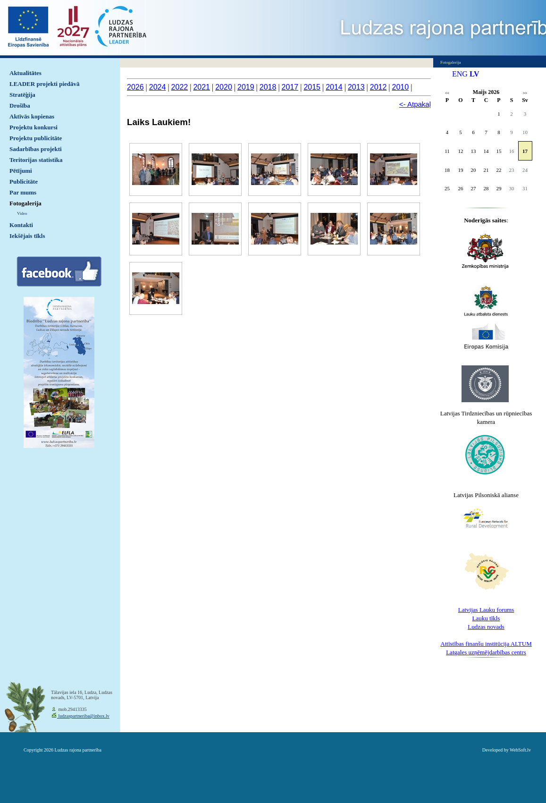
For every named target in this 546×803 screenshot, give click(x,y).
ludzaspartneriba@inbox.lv (83, 715)
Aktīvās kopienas (31, 116)
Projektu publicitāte (35, 138)
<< (447, 93)
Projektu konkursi (33, 127)
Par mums (22, 192)
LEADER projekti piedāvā (44, 83)
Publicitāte (23, 181)
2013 (356, 87)
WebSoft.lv (520, 749)
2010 (400, 87)
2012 (378, 87)
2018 (268, 87)
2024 (157, 87)
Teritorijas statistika (36, 159)
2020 (223, 87)
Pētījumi (20, 170)
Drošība (19, 105)
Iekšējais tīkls (27, 235)
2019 (245, 87)
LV (474, 74)
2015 (311, 87)
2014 (334, 87)
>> (525, 93)
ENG (460, 74)
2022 (179, 87)
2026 (135, 87)
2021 (201, 87)
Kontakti (21, 224)
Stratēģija (22, 94)
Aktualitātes (25, 72)
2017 (290, 87)
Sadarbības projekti (35, 148)
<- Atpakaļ (415, 104)
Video (22, 213)
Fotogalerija (25, 203)
